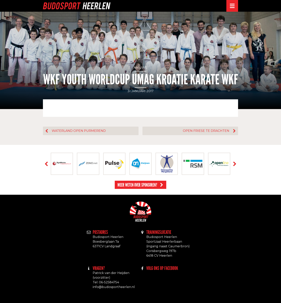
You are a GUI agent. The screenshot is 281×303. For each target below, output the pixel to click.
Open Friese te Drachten (206, 131)
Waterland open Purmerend (79, 131)
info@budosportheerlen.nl (114, 287)
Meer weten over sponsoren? (137, 185)
